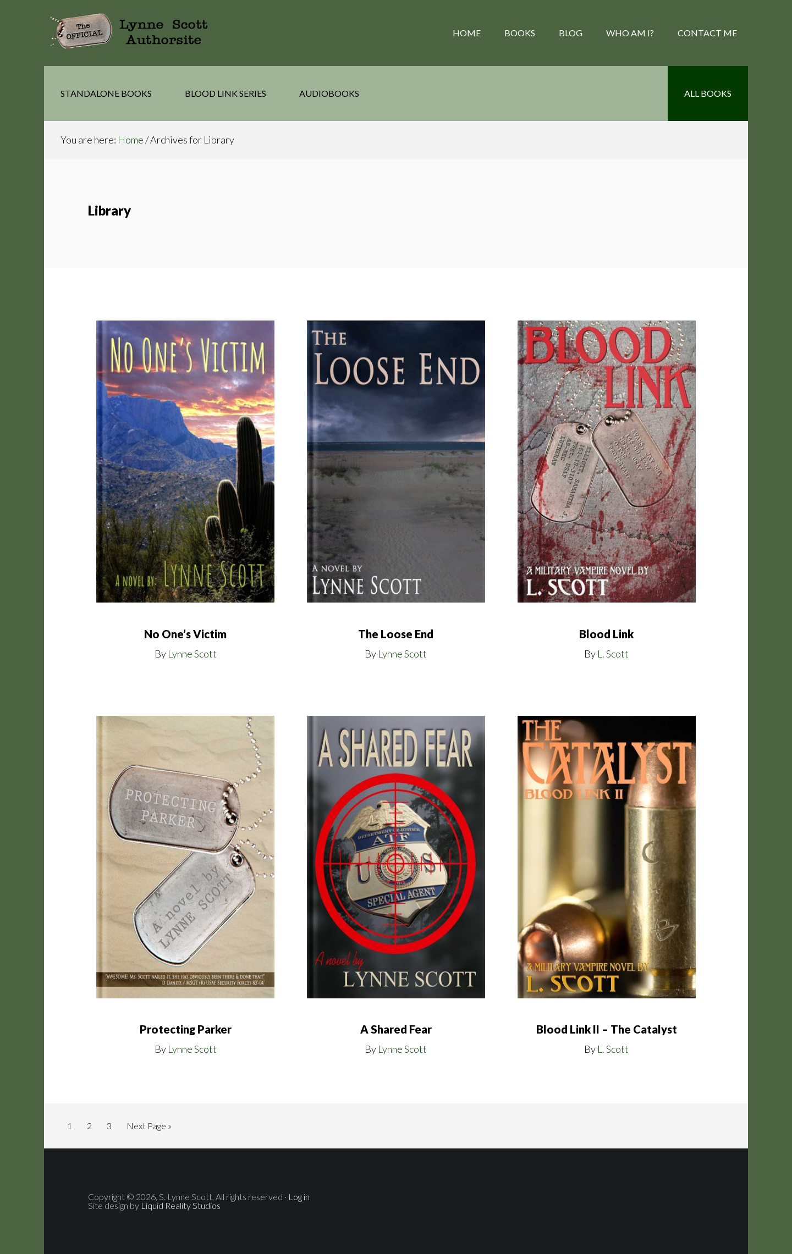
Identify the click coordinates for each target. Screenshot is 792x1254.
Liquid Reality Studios (180, 1205)
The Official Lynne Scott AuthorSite (132, 33)
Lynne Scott (192, 654)
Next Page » (149, 1127)
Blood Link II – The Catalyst (606, 1029)
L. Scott (613, 654)
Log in (299, 1196)
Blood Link (606, 633)
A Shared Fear (396, 1029)
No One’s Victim (185, 633)
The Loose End (395, 633)
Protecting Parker (186, 1029)
